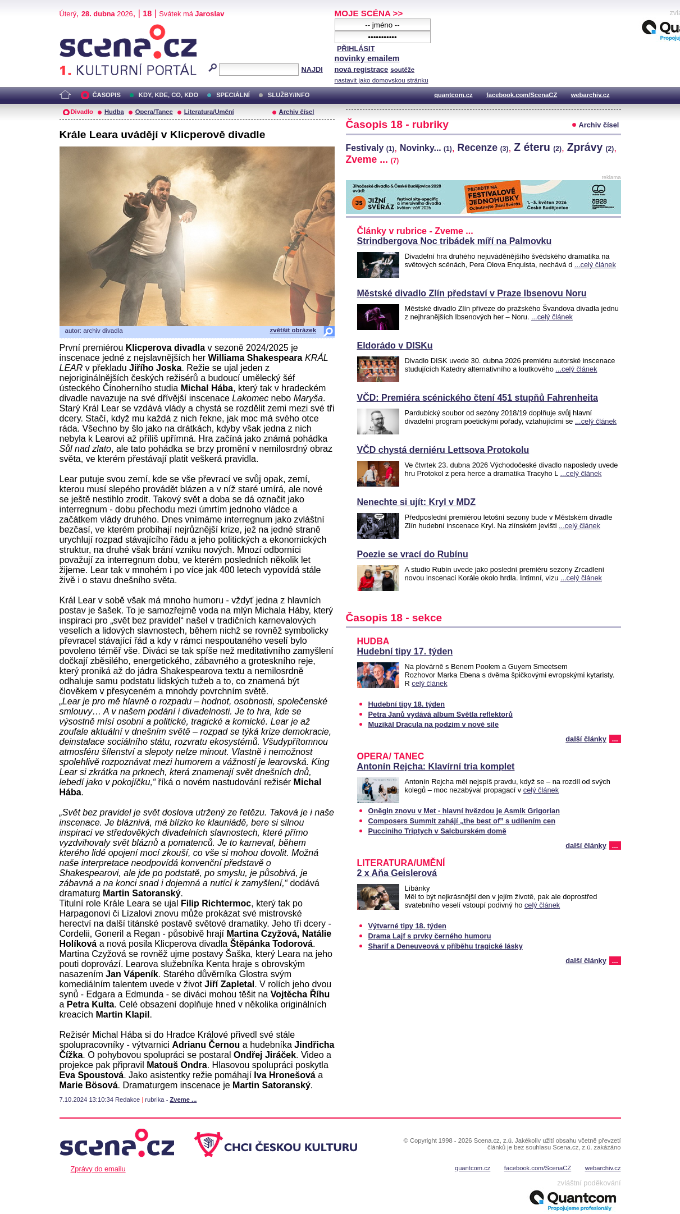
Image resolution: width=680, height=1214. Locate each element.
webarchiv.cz (590, 94)
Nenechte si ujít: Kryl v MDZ (416, 502)
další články (585, 739)
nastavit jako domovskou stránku (381, 80)
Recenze (483, 147)
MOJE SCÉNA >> (369, 13)
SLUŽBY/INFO (289, 94)
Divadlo (82, 111)
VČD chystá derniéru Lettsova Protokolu (443, 450)
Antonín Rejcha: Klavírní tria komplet (436, 766)
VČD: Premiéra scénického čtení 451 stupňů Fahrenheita (477, 397)
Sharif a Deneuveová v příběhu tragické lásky (445, 946)
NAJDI (311, 69)
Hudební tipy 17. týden (405, 651)
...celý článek (595, 264)
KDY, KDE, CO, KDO (168, 94)
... (615, 739)
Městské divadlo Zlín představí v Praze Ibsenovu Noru (472, 293)
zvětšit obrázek (293, 330)
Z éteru (538, 147)
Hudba (114, 111)
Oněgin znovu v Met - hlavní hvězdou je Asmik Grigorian (464, 811)
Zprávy (590, 147)
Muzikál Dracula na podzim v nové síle (433, 724)
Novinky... (426, 148)
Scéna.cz (79, 29)
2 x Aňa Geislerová (397, 873)
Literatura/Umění (209, 111)
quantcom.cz (453, 94)
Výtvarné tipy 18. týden (407, 926)
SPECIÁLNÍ (233, 94)
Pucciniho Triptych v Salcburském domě (437, 831)
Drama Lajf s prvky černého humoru (429, 936)
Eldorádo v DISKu (395, 345)
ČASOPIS (107, 94)
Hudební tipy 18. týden (406, 704)
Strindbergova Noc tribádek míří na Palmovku (454, 241)
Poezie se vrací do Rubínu (412, 554)
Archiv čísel (296, 111)
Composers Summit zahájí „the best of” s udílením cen (462, 821)
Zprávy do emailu (98, 1169)
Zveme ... (183, 1099)
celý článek (429, 683)
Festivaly (370, 148)
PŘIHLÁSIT (356, 48)
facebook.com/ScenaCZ (521, 94)
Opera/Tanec (154, 111)
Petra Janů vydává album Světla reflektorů (440, 714)
